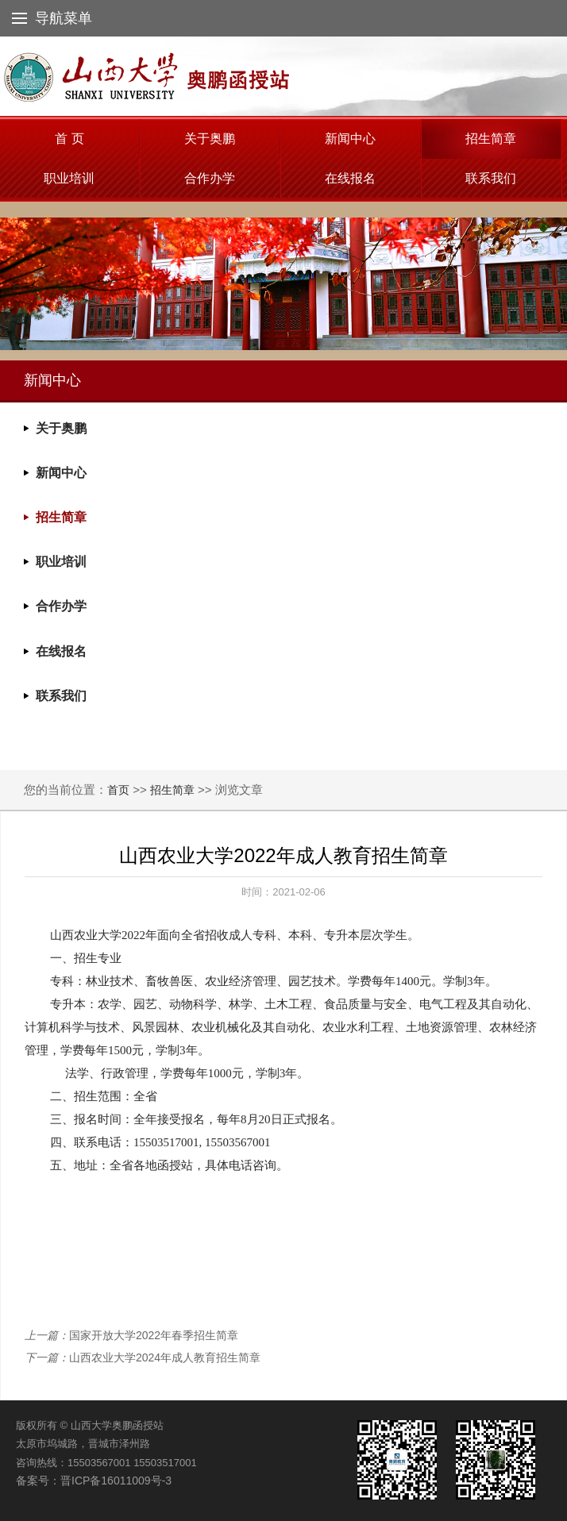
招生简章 (490, 138)
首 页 (69, 138)
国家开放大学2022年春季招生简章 (153, 1335)
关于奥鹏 (209, 138)
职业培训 (69, 178)
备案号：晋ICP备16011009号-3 (94, 1480)
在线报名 (350, 178)
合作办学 (209, 178)
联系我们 (490, 178)
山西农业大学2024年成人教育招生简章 (164, 1357)
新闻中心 (350, 138)
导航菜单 (52, 18)
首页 (118, 790)
